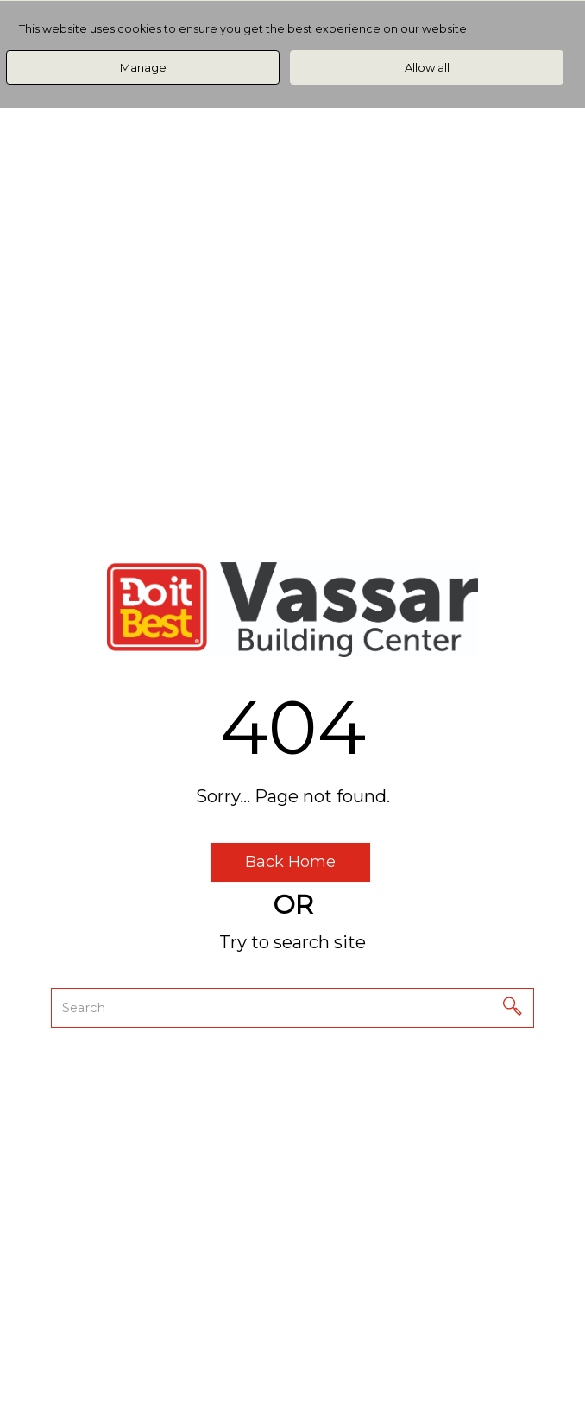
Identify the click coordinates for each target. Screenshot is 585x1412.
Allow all (427, 67)
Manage (143, 67)
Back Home (290, 861)
